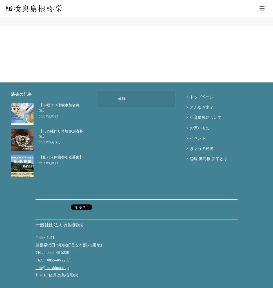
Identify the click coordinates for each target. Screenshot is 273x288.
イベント (196, 138)
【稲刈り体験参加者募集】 (61, 157)
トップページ (200, 97)
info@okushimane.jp (52, 268)
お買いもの (198, 128)
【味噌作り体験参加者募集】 (59, 107)
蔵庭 (122, 99)
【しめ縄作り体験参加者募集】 (61, 133)
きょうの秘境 (200, 149)
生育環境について (204, 117)
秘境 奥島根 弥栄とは (207, 159)
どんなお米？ (200, 107)
